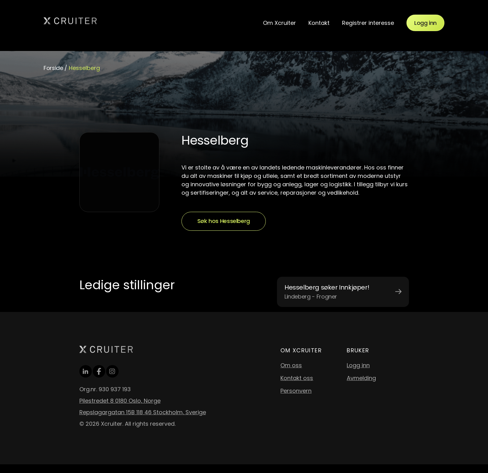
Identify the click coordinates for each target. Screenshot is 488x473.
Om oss (291, 365)
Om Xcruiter (279, 23)
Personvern (296, 391)
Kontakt (319, 23)
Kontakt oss (296, 378)
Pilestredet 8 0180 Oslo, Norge (120, 401)
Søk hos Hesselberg (223, 221)
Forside (53, 68)
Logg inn (425, 23)
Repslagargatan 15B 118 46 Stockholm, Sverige (142, 412)
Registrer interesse (368, 23)
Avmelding (361, 378)
